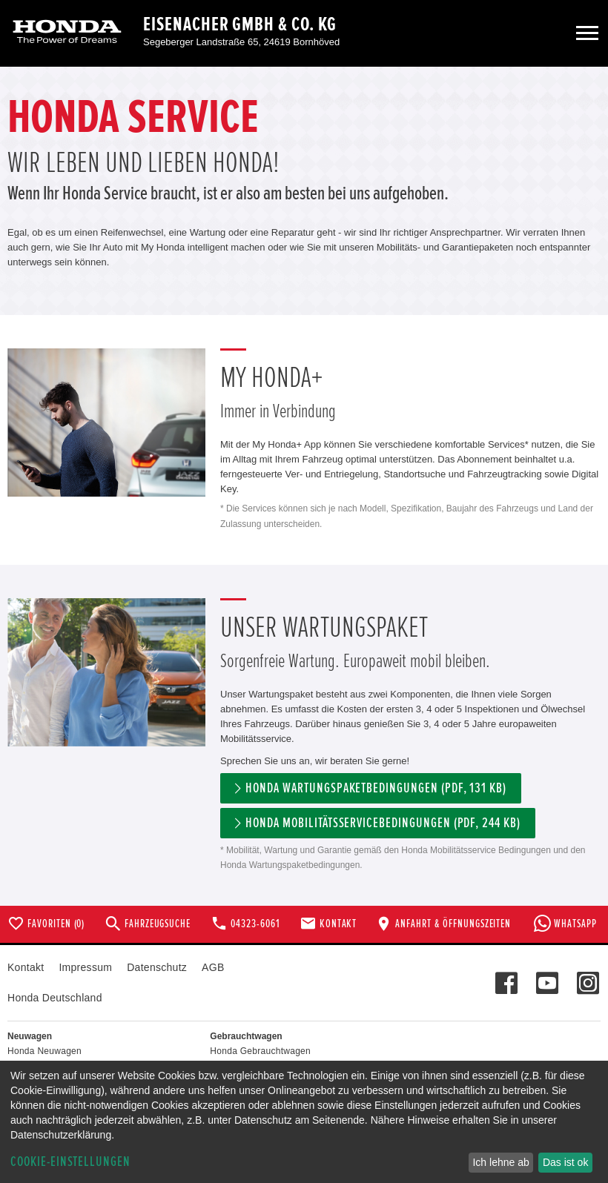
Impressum (85, 967)
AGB (213, 967)
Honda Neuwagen (44, 1051)
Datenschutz (157, 967)
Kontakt (25, 967)
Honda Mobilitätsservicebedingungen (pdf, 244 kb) (383, 823)
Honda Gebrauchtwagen (260, 1051)
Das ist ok (565, 1162)
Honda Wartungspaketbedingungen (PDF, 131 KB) (375, 788)
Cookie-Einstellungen (70, 1162)
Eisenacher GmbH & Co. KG (240, 24)
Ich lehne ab (500, 1162)
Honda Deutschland (54, 998)
